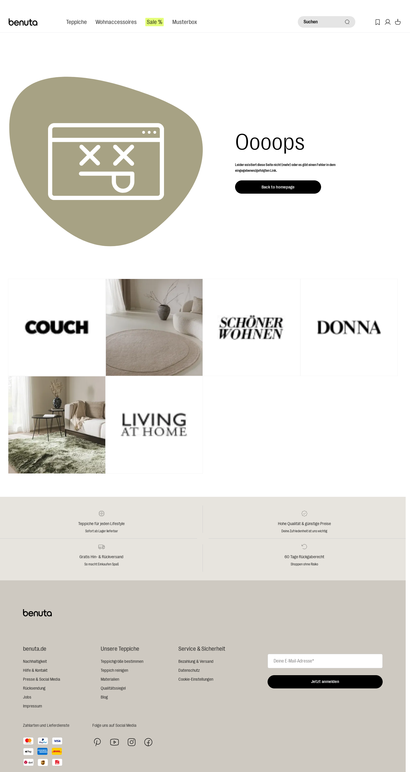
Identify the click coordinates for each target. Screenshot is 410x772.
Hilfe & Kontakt (35, 670)
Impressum (32, 706)
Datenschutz (189, 670)
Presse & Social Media (41, 679)
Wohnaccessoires (116, 22)
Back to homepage (278, 187)
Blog (104, 697)
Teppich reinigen (114, 670)
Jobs (27, 697)
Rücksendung (34, 688)
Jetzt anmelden (325, 681)
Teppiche (76, 22)
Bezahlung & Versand (195, 661)
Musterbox (184, 22)
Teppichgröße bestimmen (122, 661)
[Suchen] (326, 22)
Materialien (110, 679)
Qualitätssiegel (113, 688)
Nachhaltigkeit (35, 661)
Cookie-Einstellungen (195, 679)
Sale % (154, 22)
